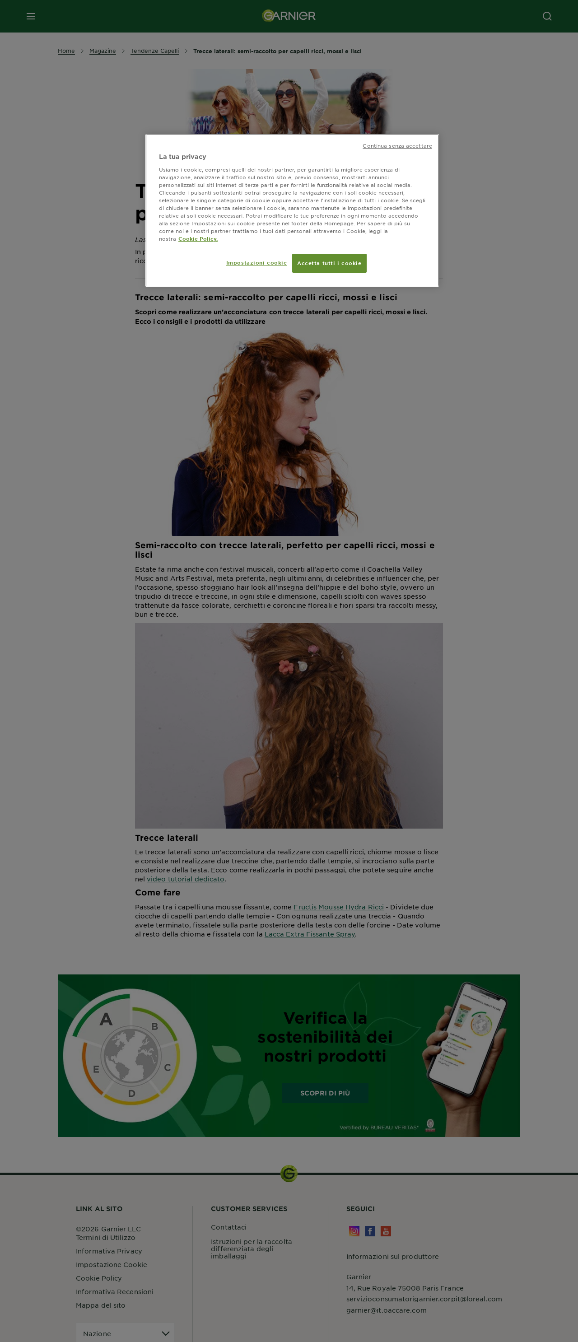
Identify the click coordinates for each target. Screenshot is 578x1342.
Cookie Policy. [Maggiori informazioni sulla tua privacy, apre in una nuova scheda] (198, 238)
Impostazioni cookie (256, 262)
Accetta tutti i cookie (329, 263)
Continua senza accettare (397, 145)
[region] (292, 210)
